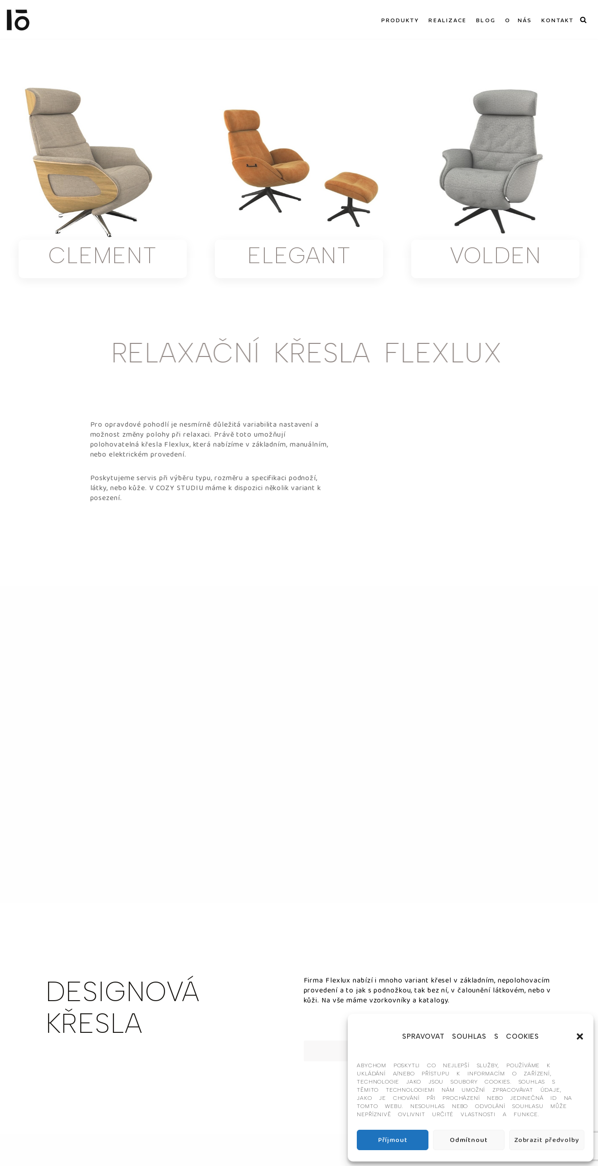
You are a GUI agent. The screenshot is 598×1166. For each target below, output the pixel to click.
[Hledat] (583, 19)
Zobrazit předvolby (546, 1140)
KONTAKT (557, 20)
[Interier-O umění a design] (18, 19)
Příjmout (393, 1140)
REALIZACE (447, 20)
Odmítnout (468, 1140)
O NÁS (518, 20)
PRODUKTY (400, 20)
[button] (579, 1036)
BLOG (485, 20)
